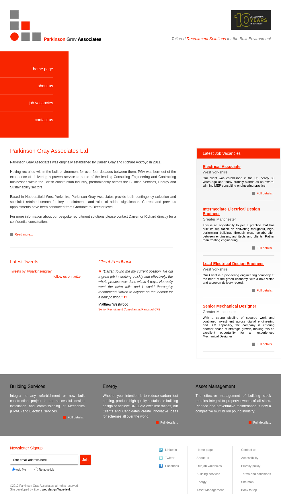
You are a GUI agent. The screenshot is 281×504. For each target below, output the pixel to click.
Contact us (248, 449)
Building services (208, 474)
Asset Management (210, 490)
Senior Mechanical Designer (229, 306)
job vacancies (41, 103)
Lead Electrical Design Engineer (233, 263)
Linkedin (171, 449)
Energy (201, 482)
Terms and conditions (256, 474)
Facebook (172, 466)
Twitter (169, 457)
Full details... (265, 193)
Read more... (24, 234)
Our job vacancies (209, 466)
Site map (247, 482)
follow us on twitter (67, 277)
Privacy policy (250, 466)
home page (43, 69)
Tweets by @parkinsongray (31, 271)
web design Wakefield (56, 489)
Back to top (249, 490)
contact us (44, 119)
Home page (204, 449)
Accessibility (249, 457)
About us (202, 457)
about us (45, 86)
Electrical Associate (222, 166)
